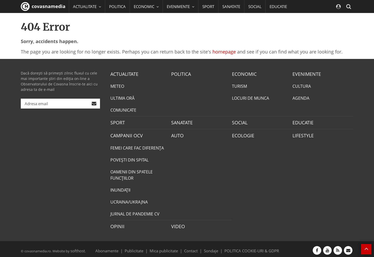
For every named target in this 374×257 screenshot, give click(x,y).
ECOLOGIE (242, 134)
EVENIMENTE (305, 74)
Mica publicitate (167, 247)
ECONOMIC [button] (146, 6)
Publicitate (140, 247)
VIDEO (177, 224)
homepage (224, 52)
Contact (191, 247)
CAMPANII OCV (124, 134)
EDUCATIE (278, 6)
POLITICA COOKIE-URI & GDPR (245, 247)
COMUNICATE (123, 109)
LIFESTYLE (301, 134)
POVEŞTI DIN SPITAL (129, 158)
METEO (117, 86)
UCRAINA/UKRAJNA (129, 200)
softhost (76, 247)
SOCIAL (255, 6)
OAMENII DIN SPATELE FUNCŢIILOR (131, 173)
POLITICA (117, 6)
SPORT (208, 6)
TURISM (239, 86)
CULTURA (301, 86)
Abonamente (116, 247)
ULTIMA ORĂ (122, 97)
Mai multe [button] (84, 32)
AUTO (176, 134)
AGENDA (300, 97)
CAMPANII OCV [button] (89, 19)
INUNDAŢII (120, 188)
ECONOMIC (242, 74)
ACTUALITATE (123, 74)
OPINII (116, 224)
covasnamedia (43, 6)
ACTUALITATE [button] (87, 6)
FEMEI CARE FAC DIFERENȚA (137, 146)
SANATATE (231, 6)
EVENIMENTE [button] (180, 6)
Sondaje (209, 247)
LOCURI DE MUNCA (250, 97)
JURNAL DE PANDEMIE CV (134, 212)
